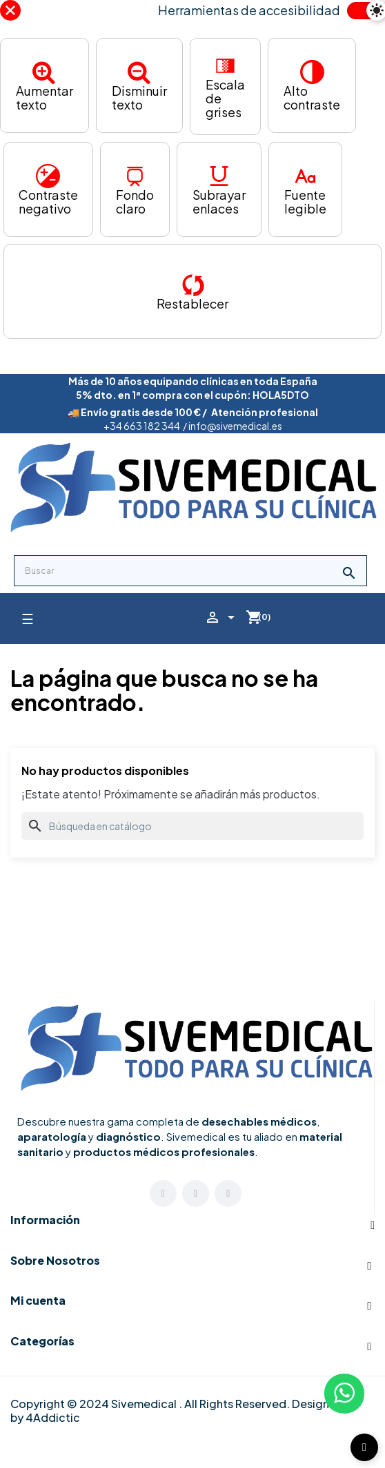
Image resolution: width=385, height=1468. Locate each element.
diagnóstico (128, 1136)
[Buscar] (192, 826)
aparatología (51, 1136)
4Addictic (53, 1417)
